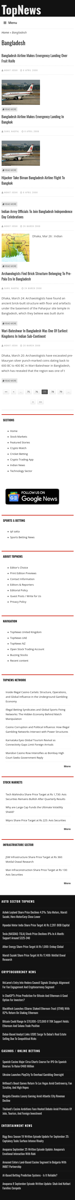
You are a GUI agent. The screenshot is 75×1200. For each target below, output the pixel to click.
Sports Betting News (22, 537)
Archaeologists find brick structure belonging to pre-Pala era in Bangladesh (36, 276)
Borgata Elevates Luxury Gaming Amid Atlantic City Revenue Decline (34, 1098)
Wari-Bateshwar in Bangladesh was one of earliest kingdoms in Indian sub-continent (35, 333)
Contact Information (22, 579)
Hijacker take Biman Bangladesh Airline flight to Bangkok (33, 180)
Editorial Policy (19, 590)
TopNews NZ (18, 643)
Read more (10, 109)
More (67, 766)
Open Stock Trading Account (27, 649)
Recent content (19, 660)
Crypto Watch (18, 448)
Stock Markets (18, 436)
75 (28, 391)
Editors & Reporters (22, 584)
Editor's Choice (19, 567)
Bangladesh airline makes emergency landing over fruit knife (35, 58)
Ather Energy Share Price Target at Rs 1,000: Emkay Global (33, 946)
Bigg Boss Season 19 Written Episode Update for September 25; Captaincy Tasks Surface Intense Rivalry (36, 1138)
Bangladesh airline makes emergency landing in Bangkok (33, 119)
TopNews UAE (18, 638)
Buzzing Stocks (19, 655)
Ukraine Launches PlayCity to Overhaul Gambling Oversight (33, 1074)
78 (52, 391)
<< (6, 391)
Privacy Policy (18, 602)
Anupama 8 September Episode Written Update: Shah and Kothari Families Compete (37, 1186)
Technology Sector (21, 471)
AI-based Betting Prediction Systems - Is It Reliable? (30, 1175)
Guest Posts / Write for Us (25, 596)
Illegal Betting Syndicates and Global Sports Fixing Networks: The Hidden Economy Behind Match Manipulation (35, 714)
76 (36, 391)
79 (60, 391)
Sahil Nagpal (11, 131)
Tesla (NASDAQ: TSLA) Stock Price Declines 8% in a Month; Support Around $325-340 (33, 936)
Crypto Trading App (22, 459)
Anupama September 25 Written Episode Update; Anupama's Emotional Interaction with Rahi (34, 1151)
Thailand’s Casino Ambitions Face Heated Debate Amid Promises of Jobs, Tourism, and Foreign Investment (37, 1111)
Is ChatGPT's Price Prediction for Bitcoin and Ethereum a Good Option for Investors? (35, 997)
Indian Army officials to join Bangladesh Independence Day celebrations (37, 214)
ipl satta (15, 531)
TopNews (21, 9)
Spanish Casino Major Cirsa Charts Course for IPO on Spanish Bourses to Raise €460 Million (35, 1064)
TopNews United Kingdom (26, 632)
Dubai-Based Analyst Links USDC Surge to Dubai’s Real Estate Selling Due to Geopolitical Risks (34, 1036)
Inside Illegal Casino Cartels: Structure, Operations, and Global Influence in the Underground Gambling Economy (36, 696)
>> (40, 401)
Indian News (17, 465)
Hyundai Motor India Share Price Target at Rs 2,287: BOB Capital (36, 925)
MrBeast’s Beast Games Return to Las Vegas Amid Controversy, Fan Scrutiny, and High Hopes (37, 1085)
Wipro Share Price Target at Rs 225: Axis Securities (36, 820)
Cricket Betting (19, 454)
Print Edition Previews (23, 573)
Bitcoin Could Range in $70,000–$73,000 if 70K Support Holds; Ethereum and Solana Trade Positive (36, 1023)
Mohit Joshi (11, 70)
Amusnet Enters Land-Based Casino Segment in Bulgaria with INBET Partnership (34, 1164)
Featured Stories (20, 442)
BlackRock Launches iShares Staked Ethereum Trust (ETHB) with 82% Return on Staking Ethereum (36, 1010)
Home (5, 32)
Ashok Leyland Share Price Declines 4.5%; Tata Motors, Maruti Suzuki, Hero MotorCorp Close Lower (35, 914)
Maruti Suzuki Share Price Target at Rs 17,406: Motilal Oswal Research (34, 957)
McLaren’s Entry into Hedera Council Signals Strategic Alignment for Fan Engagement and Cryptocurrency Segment (36, 984)
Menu (10, 22)
